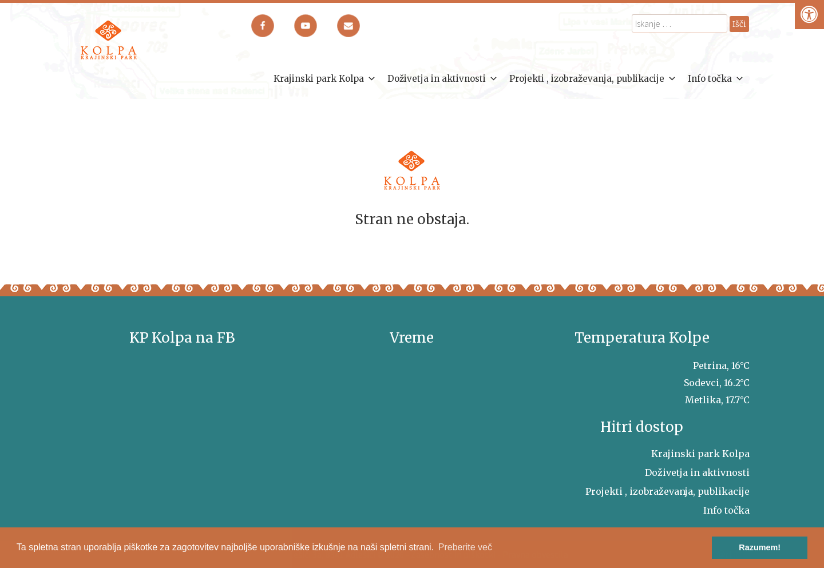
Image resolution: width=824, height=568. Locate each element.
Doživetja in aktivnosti (442, 79)
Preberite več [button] (465, 547)
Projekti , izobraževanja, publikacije (592, 79)
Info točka (716, 79)
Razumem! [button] (760, 547)
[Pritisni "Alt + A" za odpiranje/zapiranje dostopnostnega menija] (809, 14)
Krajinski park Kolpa (325, 79)
